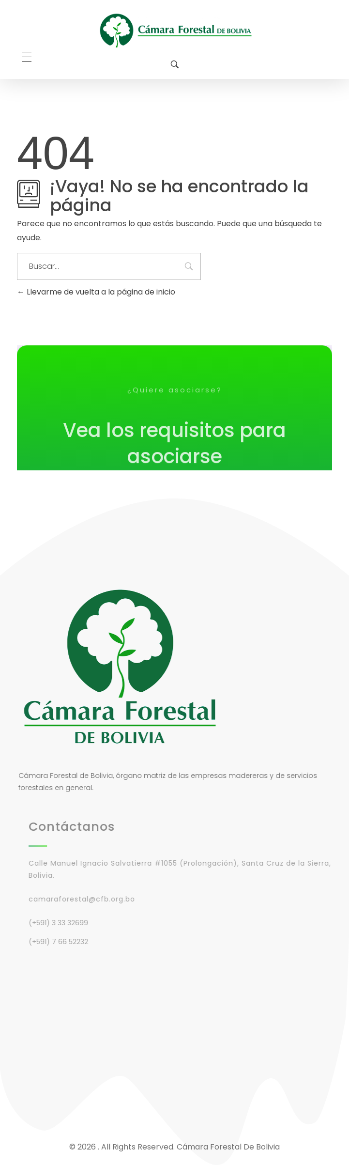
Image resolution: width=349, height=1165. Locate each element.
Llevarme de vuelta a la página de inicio (96, 291)
